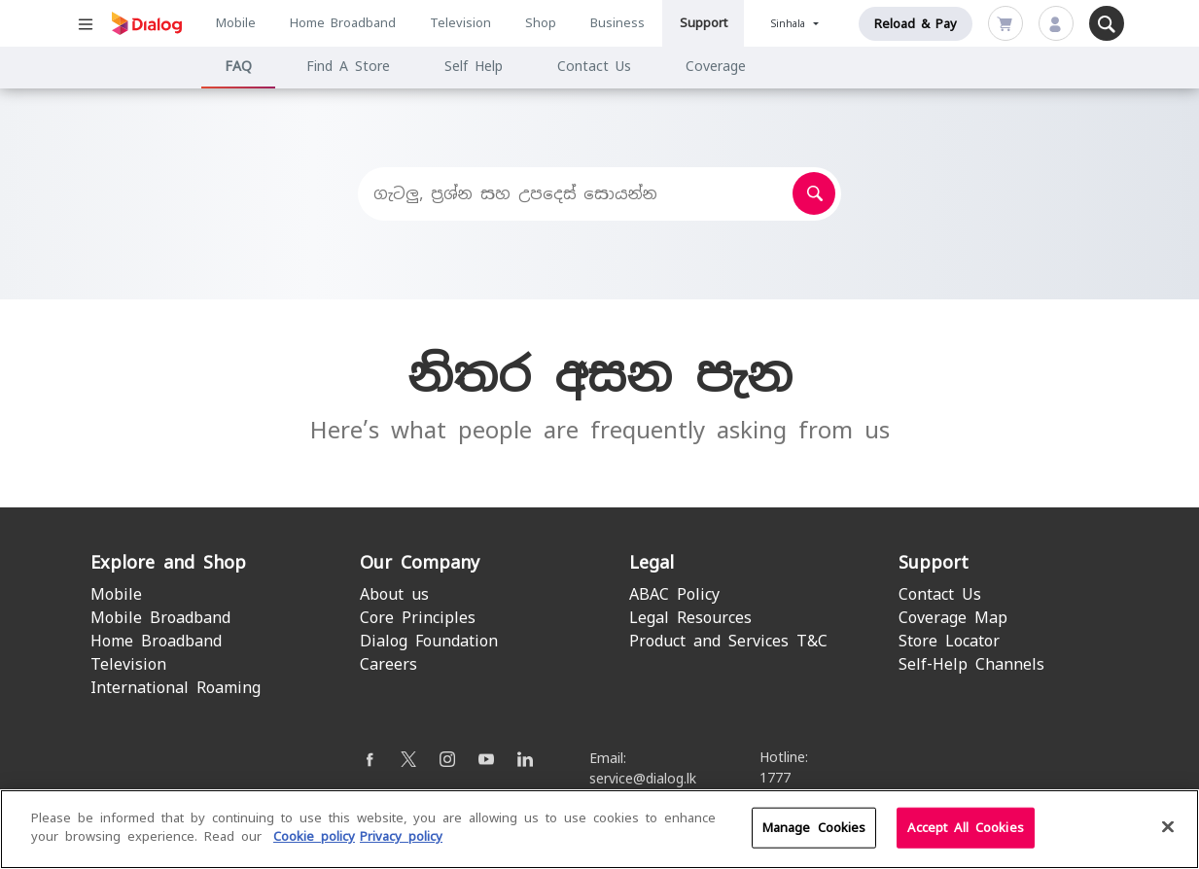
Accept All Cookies (965, 827)
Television (460, 23)
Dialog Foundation (429, 641)
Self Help (473, 66)
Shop (540, 23)
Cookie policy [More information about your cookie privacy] (314, 837)
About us (394, 594)
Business (617, 23)
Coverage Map (953, 618)
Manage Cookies (814, 827)
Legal (651, 562)
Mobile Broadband (160, 618)
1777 (775, 777)
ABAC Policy (674, 594)
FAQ (238, 66)
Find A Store (348, 66)
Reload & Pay (915, 24)
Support (703, 23)
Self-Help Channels (971, 664)
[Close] (1167, 827)
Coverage (716, 66)
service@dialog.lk (642, 778)
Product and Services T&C (728, 641)
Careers (388, 664)
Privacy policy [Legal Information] (401, 837)
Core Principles (418, 618)
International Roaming (175, 688)
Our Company (419, 562)
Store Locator (949, 641)
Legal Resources (690, 618)
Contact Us (594, 66)
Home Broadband (343, 23)
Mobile (236, 23)
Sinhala (790, 23)
